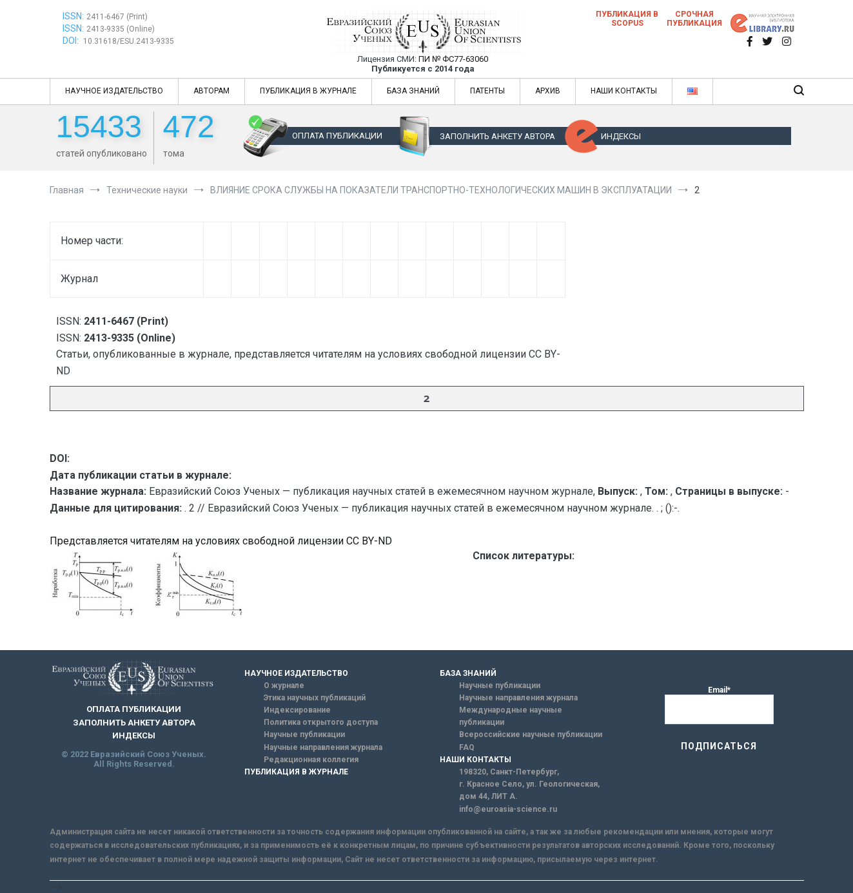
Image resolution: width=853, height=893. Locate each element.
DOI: (72, 40)
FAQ (467, 747)
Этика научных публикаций (315, 697)
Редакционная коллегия (311, 759)
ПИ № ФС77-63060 (453, 59)
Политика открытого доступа (321, 722)
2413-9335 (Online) (120, 29)
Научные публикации (304, 734)
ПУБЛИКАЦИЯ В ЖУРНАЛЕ (308, 90)
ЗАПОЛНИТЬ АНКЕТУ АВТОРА (497, 136)
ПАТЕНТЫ (487, 90)
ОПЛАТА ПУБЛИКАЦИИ (337, 135)
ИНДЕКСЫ (621, 136)
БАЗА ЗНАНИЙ (413, 90)
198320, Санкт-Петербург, (509, 771)
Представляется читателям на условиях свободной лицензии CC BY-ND (221, 541)
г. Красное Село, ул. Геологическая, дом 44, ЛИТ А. (529, 790)
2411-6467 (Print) (117, 16)
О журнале (284, 685)
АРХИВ (547, 90)
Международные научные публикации (510, 716)
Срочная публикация (694, 19)
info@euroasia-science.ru (508, 809)
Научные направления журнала (323, 747)
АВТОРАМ (211, 90)
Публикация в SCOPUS (627, 19)
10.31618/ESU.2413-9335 (128, 41)
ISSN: (73, 16)
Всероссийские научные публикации (530, 734)
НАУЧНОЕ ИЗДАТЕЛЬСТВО (114, 90)
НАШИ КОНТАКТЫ (624, 90)
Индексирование (297, 710)
